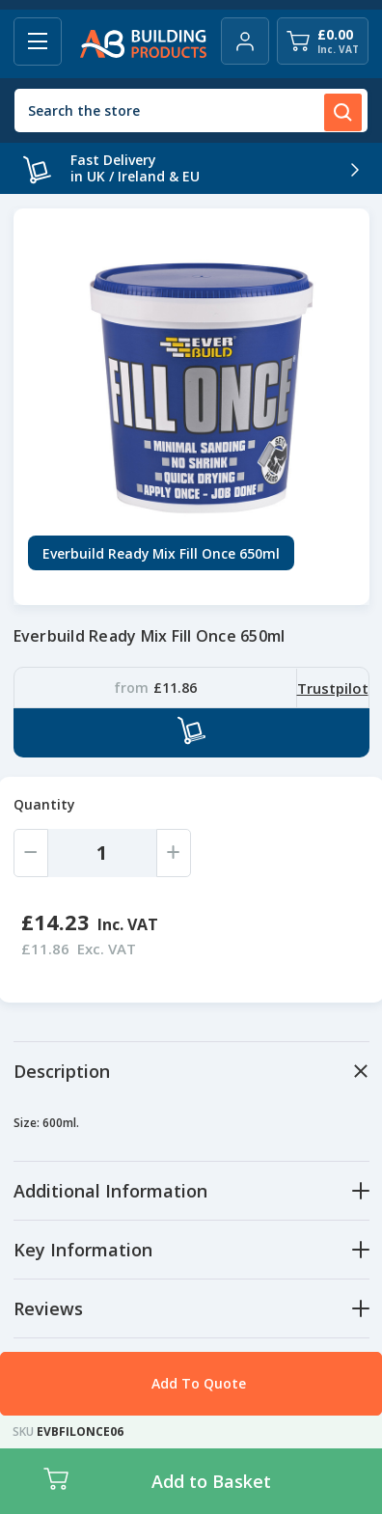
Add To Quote (198, 1383)
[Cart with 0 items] (322, 41)
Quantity (44, 804)
